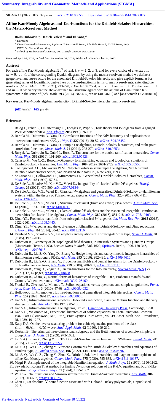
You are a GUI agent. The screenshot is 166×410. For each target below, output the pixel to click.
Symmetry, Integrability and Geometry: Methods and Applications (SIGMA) (68, 4)
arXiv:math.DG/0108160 (70, 281)
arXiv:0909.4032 (76, 288)
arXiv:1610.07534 (107, 149)
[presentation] (59, 70)
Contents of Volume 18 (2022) (64, 399)
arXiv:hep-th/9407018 (30, 249)
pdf (18, 109)
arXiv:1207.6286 (26, 199)
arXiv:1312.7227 (50, 343)
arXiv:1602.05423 (75, 156)
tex (36, 109)
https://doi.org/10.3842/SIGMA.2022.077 (116, 15)
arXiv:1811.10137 (125, 358)
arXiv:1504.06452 (112, 140)
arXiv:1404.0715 (58, 207)
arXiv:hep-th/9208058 (66, 296)
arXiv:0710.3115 (108, 265)
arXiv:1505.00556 (127, 164)
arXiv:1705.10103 (138, 215)
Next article (33, 399)
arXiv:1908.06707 (111, 351)
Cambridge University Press (107, 308)
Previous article (12, 399)
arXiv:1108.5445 (43, 222)
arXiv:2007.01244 (67, 187)
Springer (108, 246)
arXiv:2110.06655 (70, 15)
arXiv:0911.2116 (73, 230)
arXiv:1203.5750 (50, 378)
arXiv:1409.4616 (119, 257)
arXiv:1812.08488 (57, 273)
